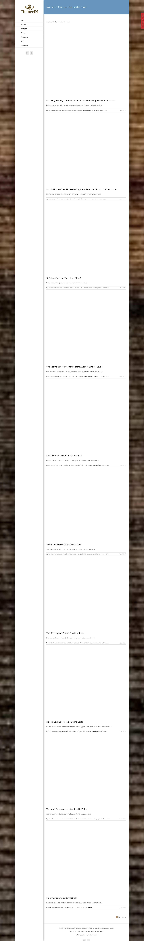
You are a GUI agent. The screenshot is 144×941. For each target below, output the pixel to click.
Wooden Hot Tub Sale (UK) (85, 931)
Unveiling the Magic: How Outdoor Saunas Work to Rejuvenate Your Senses (80, 100)
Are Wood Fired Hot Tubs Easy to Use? (63, 544)
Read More (122, 110)
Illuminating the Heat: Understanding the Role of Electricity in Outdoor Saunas (81, 189)
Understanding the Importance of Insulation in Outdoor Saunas (74, 367)
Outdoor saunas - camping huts (91, 110)
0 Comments (103, 110)
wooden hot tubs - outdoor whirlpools (72, 110)
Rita (49, 110)
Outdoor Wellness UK (98, 931)
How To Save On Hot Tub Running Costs (64, 722)
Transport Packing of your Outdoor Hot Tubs (66, 809)
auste (49, 819)
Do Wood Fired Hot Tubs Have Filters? (63, 278)
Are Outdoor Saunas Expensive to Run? (64, 455)
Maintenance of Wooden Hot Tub (61, 898)
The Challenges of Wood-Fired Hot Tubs (64, 633)
